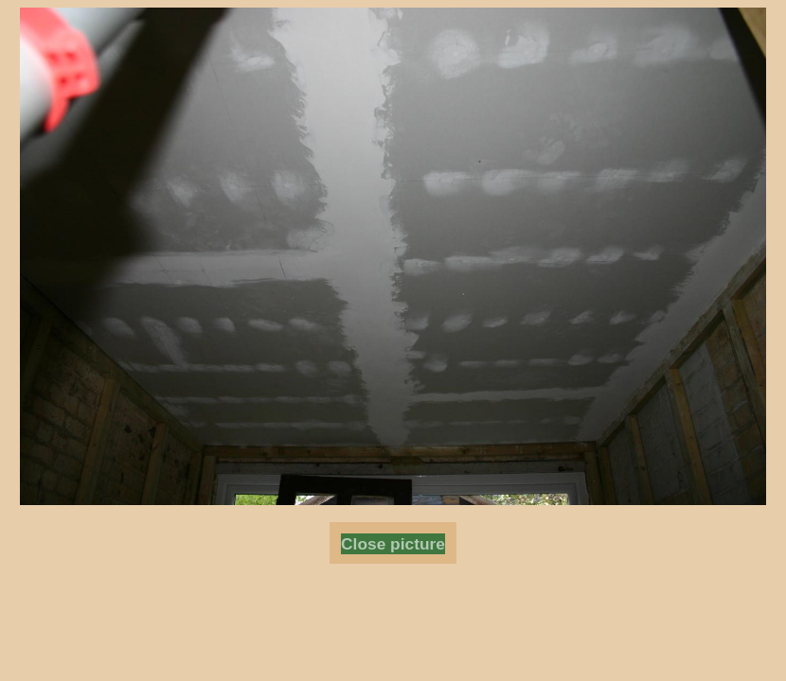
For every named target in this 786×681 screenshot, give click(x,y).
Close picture (393, 543)
